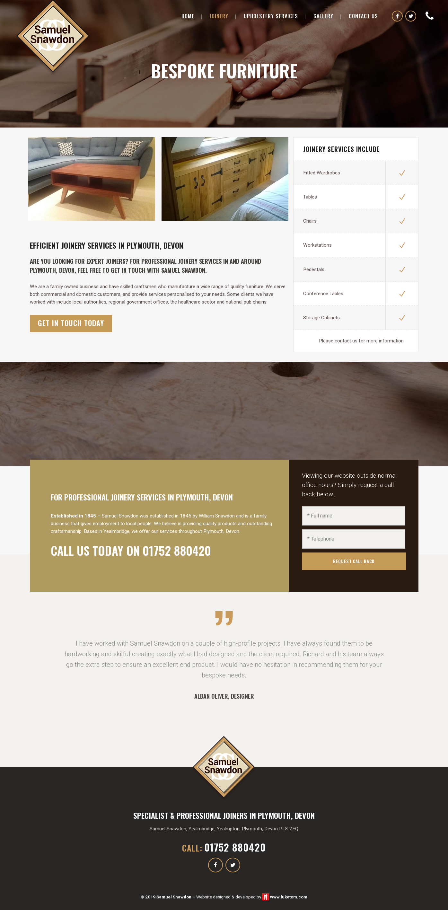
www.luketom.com (288, 896)
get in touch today (71, 322)
